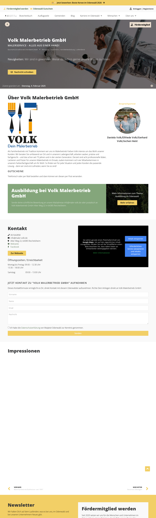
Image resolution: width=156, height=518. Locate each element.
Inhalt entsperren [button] (135, 239)
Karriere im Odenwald (91, 16)
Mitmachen (114, 16)
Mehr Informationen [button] (101, 253)
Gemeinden (60, 15)
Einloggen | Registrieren (143, 9)
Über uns (131, 16)
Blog (73, 15)
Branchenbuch (25, 15)
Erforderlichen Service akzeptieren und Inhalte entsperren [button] (135, 250)
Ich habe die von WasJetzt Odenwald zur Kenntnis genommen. (46, 327)
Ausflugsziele (43, 15)
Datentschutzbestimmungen (34, 420)
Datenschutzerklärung (30, 327)
